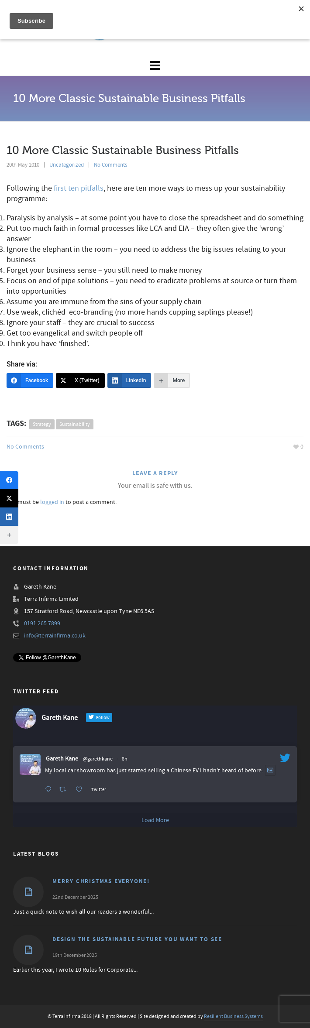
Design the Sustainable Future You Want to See (137, 939)
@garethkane (98, 759)
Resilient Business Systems (233, 1016)
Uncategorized (66, 164)
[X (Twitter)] (80, 380)
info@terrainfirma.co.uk (55, 636)
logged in (52, 502)
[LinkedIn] (129, 380)
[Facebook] (30, 380)
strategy (42, 424)
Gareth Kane (62, 759)
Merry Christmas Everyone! (101, 881)
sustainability (74, 424)
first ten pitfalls (78, 188)
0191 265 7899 (42, 623)
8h (124, 759)
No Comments (110, 164)
